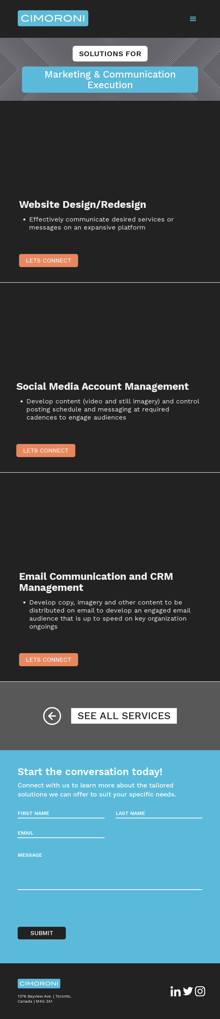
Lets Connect (51, 260)
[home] (53, 19)
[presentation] (56, 910)
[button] (193, 19)
